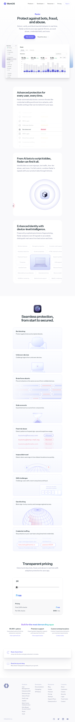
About (62, 687)
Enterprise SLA (52, 701)
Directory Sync (26, 693)
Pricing (50, 694)
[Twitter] (58, 719)
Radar (23, 711)
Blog (49, 687)
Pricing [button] (59, 3)
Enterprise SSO (26, 691)
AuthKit (24, 700)
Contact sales (60, 635)
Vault (23, 714)
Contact (63, 701)
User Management (26, 687)
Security (63, 694)
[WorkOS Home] (9, 4)
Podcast (50, 691)
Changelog (38, 689)
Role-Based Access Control (26, 708)
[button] (67, 3)
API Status (38, 691)
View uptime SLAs (15, 635)
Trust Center (64, 699)
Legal (62, 696)
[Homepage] (6, 686)
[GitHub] (54, 719)
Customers (64, 689)
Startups (50, 696)
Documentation (39, 687)
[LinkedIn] (63, 719)
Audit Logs (25, 698)
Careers (63, 691)
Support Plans (52, 699)
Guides (50, 689)
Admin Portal (25, 696)
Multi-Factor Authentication (26, 704)
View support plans (37, 635)
